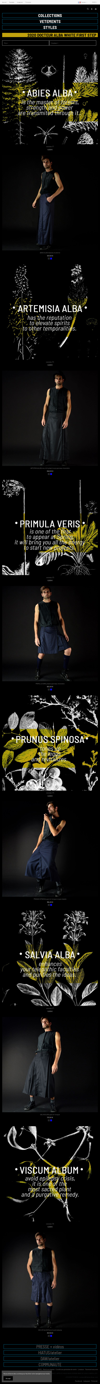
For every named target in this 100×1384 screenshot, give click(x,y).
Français (83, 2)
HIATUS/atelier (50, 1352)
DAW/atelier (50, 1358)
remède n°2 (50, 362)
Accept (8, 1378)
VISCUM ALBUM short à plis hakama (50, 1330)
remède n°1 (50, 146)
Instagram (20, 2)
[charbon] (49, 258)
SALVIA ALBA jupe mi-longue (50, 1114)
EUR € (94, 2)
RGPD (40, 1369)
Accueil (4, 2)
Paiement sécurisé (91, 1369)
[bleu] (51, 258)
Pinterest (28, 2)
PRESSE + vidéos (50, 1346)
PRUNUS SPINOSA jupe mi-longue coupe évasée (50, 899)
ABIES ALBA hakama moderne (50, 253)
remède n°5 (50, 577)
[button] (50, 15)
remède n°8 (50, 1224)
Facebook (12, 2)
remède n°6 (50, 793)
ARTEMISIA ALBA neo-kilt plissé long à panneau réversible (50, 468)
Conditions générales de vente (66, 1369)
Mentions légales (48, 1369)
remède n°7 (50, 1008)
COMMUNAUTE (50, 1364)
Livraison (81, 1369)
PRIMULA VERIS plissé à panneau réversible (50, 684)
